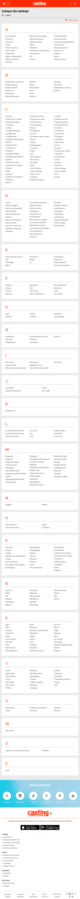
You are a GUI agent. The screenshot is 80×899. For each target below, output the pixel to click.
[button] (71, 3)
